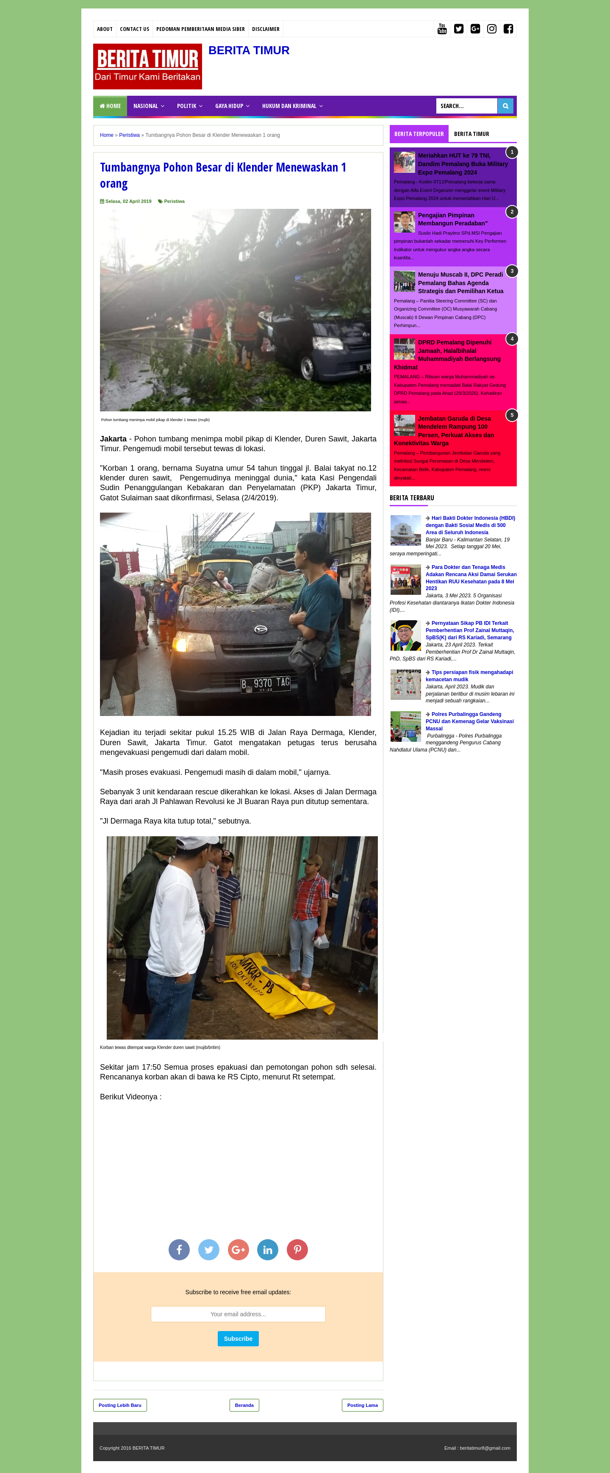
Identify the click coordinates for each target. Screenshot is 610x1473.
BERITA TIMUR (250, 50)
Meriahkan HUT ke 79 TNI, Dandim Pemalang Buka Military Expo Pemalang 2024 (463, 163)
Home (110, 106)
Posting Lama (362, 1405)
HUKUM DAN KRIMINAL (289, 106)
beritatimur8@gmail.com (485, 1448)
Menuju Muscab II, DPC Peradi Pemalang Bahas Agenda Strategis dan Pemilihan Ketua (461, 282)
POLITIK (186, 106)
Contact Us (134, 29)
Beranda (244, 1405)
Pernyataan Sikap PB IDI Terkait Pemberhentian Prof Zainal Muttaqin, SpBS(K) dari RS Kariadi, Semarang (470, 630)
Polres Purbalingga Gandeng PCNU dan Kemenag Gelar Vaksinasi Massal (470, 721)
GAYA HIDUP (229, 106)
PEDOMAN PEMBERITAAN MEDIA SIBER (200, 29)
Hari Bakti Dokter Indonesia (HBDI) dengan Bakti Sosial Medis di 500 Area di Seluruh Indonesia (470, 525)
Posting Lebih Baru (120, 1405)
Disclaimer (266, 29)
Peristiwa (174, 201)
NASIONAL (145, 106)
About (105, 29)
